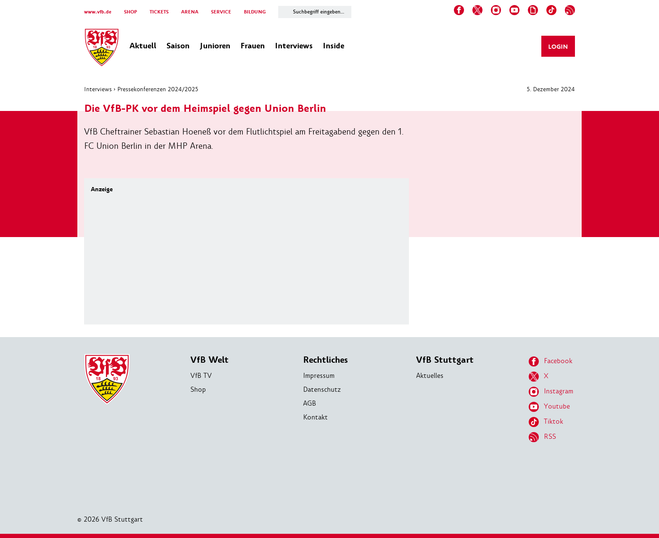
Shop (198, 389)
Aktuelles (429, 375)
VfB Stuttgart (445, 360)
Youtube (549, 407)
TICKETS (159, 12)
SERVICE (221, 12)
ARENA (189, 12)
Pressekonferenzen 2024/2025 (157, 89)
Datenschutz (322, 389)
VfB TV (201, 375)
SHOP (130, 12)
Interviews (98, 89)
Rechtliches (325, 360)
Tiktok (546, 422)
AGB (309, 403)
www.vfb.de (97, 12)
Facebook (550, 361)
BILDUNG (255, 12)
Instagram (551, 392)
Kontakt (315, 417)
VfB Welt (209, 360)
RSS (542, 437)
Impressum (319, 375)
